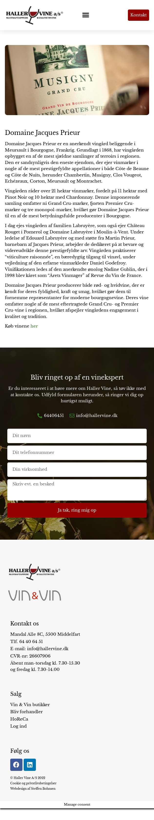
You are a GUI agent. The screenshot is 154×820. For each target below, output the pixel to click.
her (34, 326)
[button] (85, 15)
